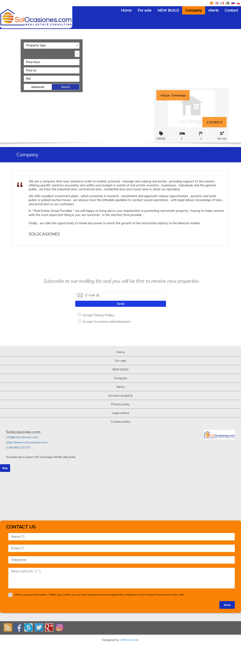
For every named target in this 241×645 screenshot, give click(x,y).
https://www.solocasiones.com (26, 442)
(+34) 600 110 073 (18, 447)
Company (193, 10)
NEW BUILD (168, 10)
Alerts (213, 10)
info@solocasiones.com (22, 437)
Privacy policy (120, 404)
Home (126, 10)
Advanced (37, 87)
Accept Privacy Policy (98, 315)
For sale (144, 10)
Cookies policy (120, 421)
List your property (120, 395)
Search (65, 87)
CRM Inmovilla (129, 640)
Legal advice (120, 413)
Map (5, 468)
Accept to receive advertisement (106, 321)
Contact (231, 10)
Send (120, 303)
